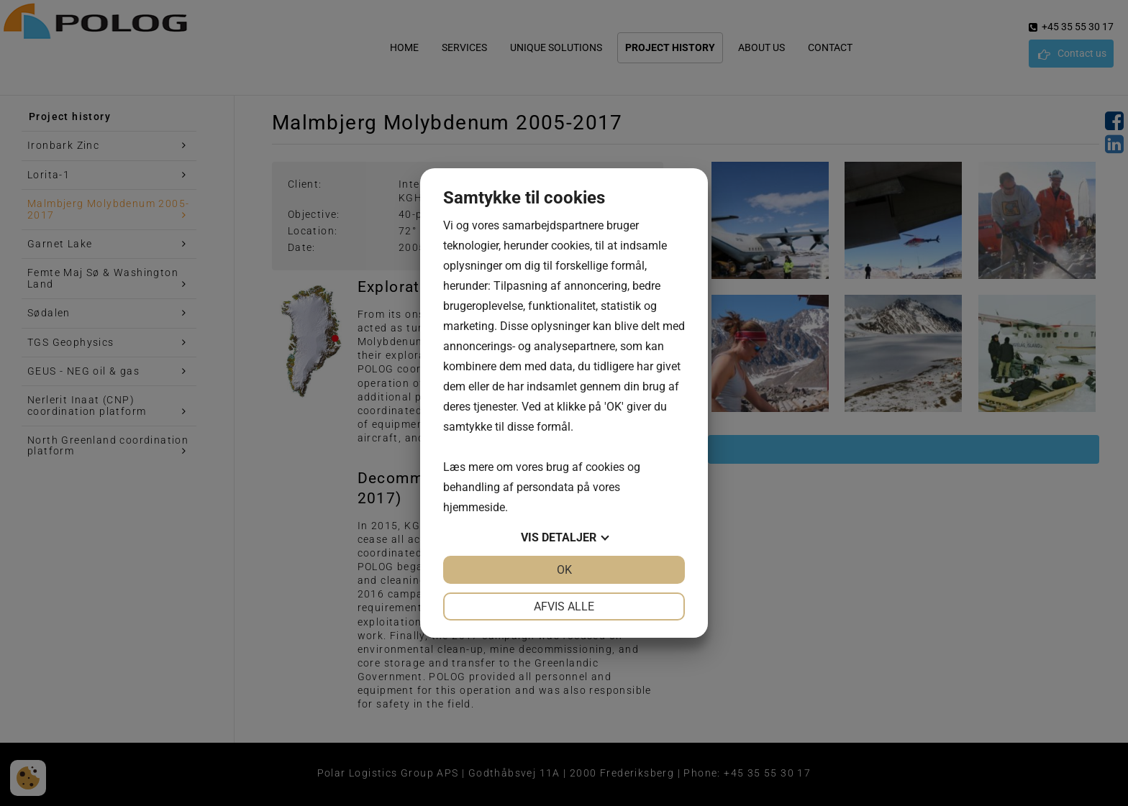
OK (564, 570)
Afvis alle (564, 606)
